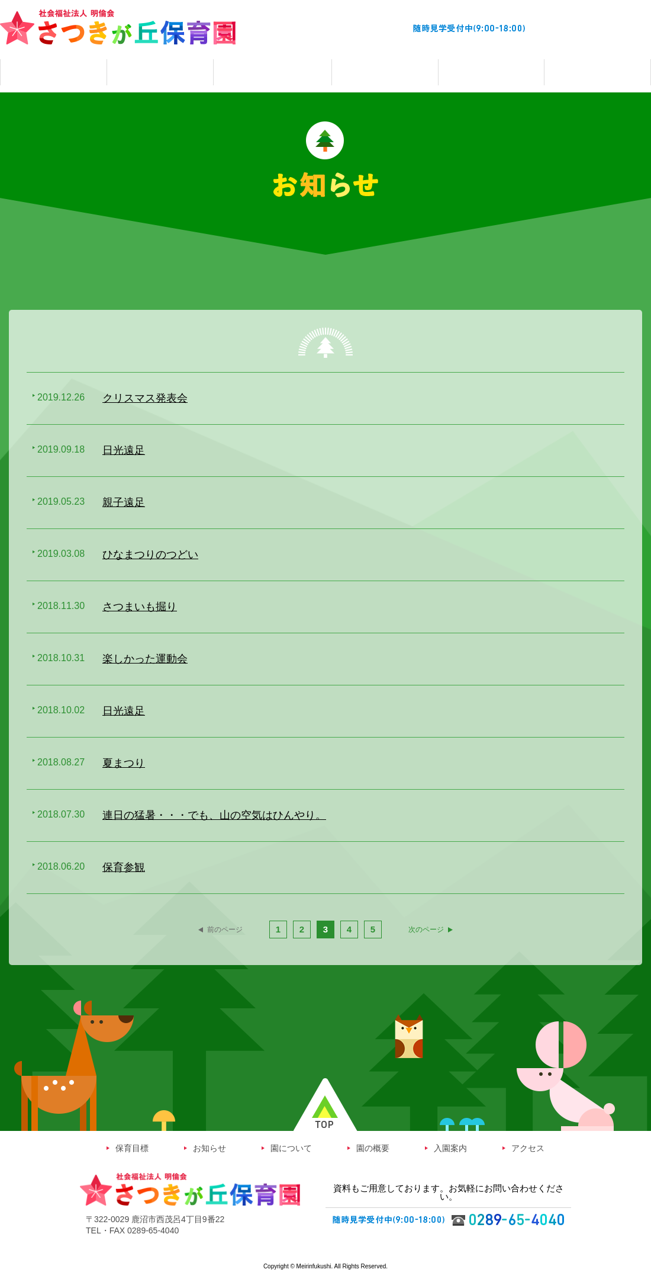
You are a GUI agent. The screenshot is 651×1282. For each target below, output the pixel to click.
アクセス (527, 1150)
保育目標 (132, 1150)
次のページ (439, 930)
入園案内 (450, 1150)
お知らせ (209, 1150)
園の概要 (372, 1150)
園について (291, 1150)
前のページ (212, 930)
